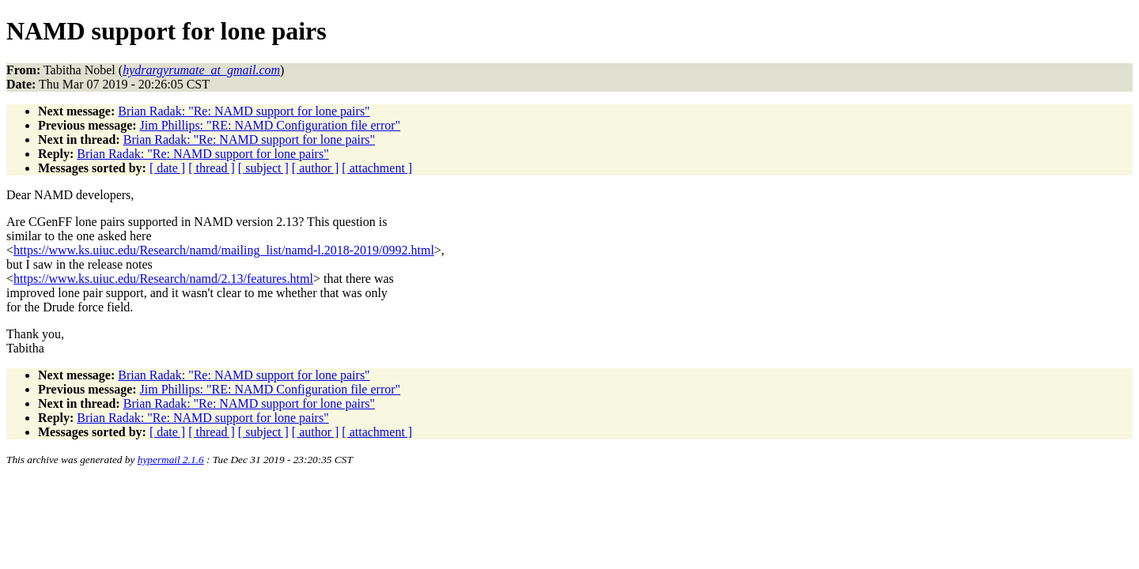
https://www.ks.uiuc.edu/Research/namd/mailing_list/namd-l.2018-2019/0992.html (223, 250)
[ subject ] (263, 168)
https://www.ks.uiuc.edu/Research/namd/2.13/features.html (163, 278)
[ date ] (167, 168)
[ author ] (315, 168)
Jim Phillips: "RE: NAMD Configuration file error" (270, 125)
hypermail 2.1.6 (171, 459)
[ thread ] (211, 168)
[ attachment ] (377, 168)
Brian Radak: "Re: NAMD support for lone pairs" (243, 111)
